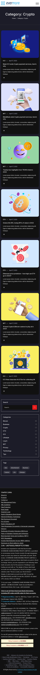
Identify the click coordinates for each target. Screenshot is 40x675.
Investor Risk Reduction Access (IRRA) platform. (15, 540)
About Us (4, 495)
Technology (7, 451)
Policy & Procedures (15, 663)
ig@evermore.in (23, 636)
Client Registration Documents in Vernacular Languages (18, 526)
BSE (8, 655)
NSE (9, 661)
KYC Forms (34, 657)
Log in (5, 441)
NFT (4, 113)
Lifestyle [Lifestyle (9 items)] (22, 472)
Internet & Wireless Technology (10, 516)
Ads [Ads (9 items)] (6, 468)
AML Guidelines (5, 505)
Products (4, 497)
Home (14, 18)
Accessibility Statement (27, 667)
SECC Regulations (6, 538)
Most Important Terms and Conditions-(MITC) (14, 536)
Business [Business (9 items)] (25, 468)
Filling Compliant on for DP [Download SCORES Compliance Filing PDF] (17, 645)
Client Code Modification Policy (11, 657)
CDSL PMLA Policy (26, 661)
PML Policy (15, 661)
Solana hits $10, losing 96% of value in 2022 (18, 223)
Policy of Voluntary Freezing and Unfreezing (14, 533)
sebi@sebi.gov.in (6, 618)
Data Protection (6, 507)
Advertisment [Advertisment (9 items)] (15, 468)
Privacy (5, 447)
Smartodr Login (5, 512)
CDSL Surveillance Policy (26, 665)
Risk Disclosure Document (9, 519)
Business (6, 424)
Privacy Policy (27, 663)
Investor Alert (21, 659)
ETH (4, 219)
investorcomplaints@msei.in (9, 622)
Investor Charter (32, 659)
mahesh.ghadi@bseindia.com (10, 624)
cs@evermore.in (6, 613)
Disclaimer (26, 657)
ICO (4, 60)
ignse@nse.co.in (30, 618)
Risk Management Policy (8, 502)
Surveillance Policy (11, 665)
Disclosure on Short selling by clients (12, 543)
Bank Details (5, 509)
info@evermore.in (6, 608)
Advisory (3, 528)
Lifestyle (6, 438)
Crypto (5, 428)
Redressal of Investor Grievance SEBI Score (14, 531)
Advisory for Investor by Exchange (21, 655)
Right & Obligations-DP (8, 524)
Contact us (4, 500)
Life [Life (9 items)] (14, 472)
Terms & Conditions (13, 667)
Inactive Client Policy (9, 659)
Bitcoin (5, 421)
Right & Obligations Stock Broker (11, 514)
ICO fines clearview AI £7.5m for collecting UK (19, 379)
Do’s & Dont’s (5, 521)
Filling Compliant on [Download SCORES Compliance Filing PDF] (17, 641)
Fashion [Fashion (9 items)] (7, 472)
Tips (4, 454)
